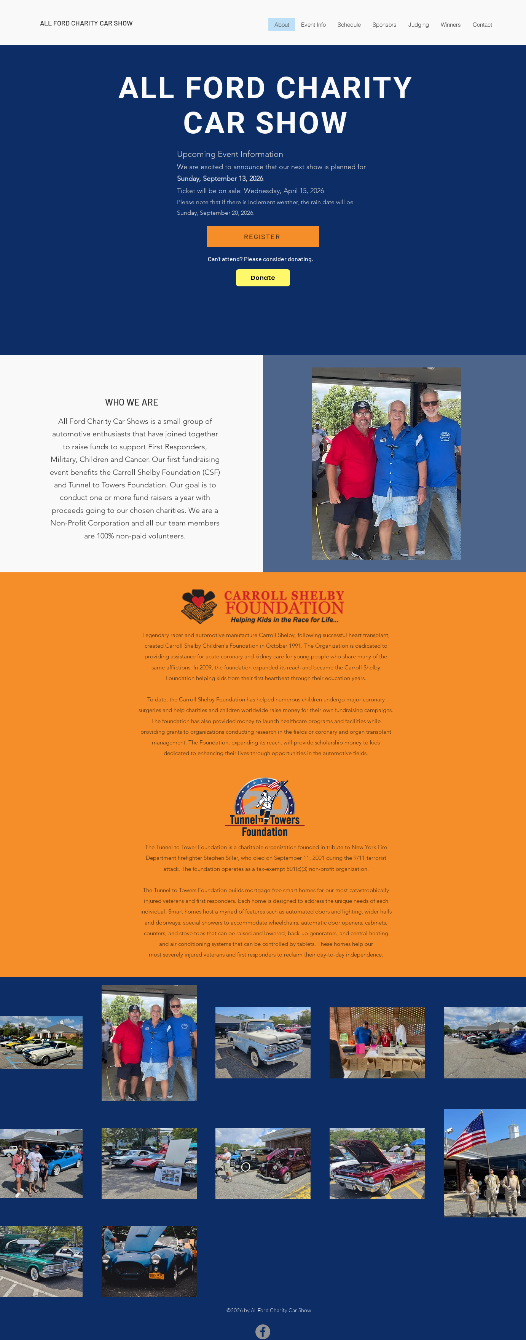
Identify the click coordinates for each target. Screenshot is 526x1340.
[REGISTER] (263, 236)
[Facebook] (262, 1331)
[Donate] (263, 277)
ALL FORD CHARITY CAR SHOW (86, 23)
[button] (451, 24)
